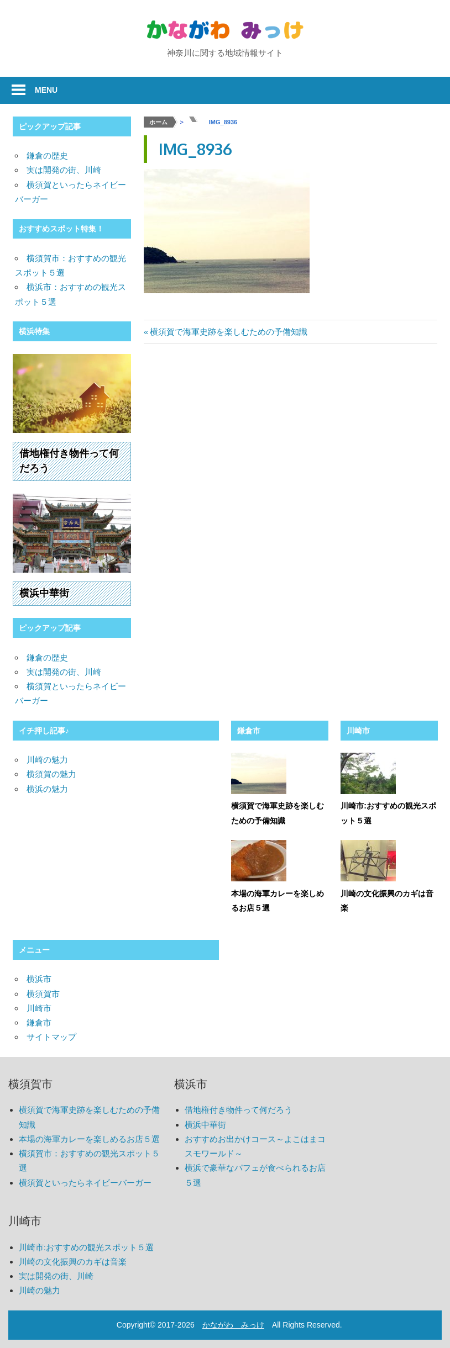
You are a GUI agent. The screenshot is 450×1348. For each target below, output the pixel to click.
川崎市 (358, 730)
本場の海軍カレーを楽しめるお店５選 (89, 1139)
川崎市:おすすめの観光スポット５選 (86, 1247)
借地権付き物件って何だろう (238, 1109)
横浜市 (39, 979)
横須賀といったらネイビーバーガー (85, 1182)
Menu (46, 90)
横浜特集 (34, 331)
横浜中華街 (44, 593)
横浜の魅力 (47, 789)
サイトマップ (51, 1037)
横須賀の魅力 (51, 774)
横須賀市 (43, 993)
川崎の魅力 (47, 759)
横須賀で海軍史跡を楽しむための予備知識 (228, 331)
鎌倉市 (248, 730)
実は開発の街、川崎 (64, 170)
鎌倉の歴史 (47, 155)
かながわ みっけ (233, 1324)
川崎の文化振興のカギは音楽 (73, 1261)
